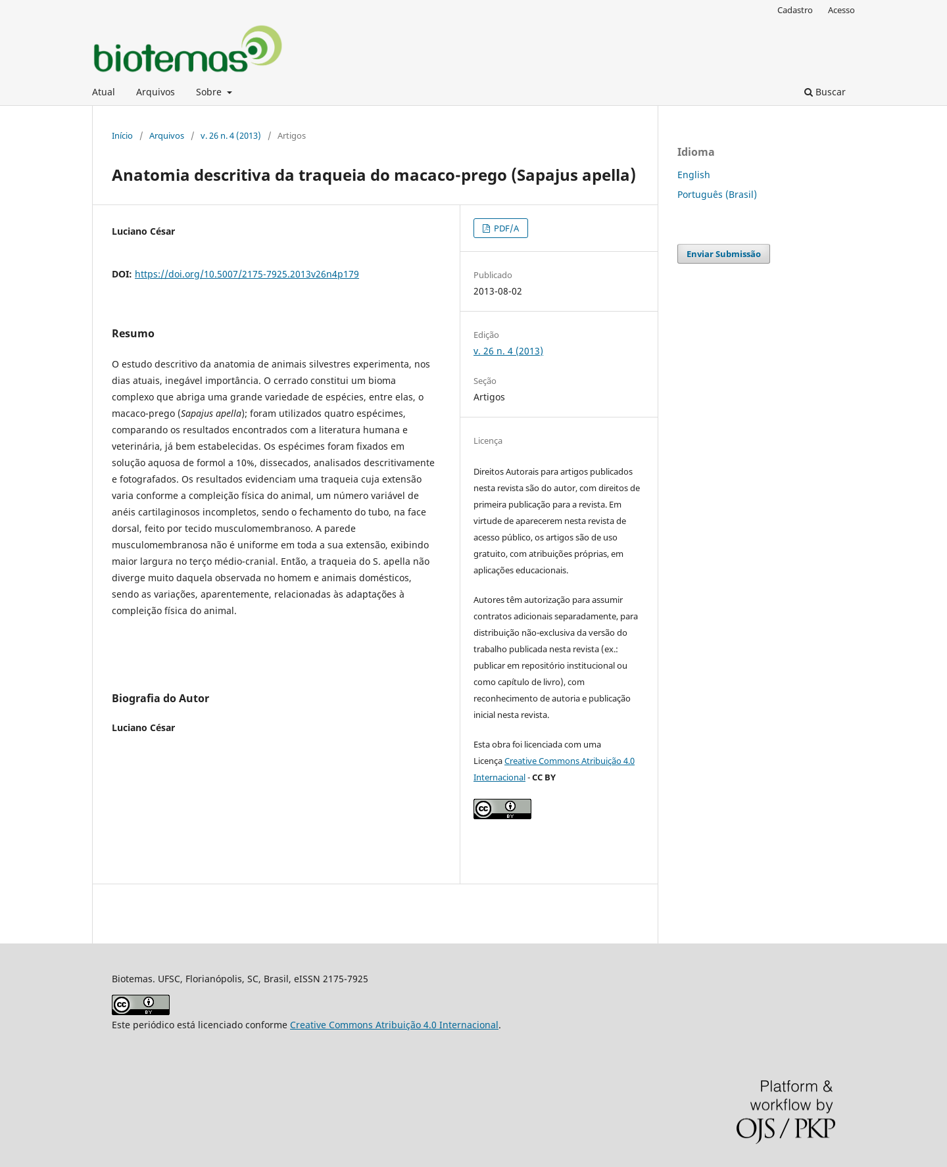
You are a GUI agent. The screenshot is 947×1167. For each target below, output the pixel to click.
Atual (103, 91)
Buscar (825, 91)
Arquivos (155, 91)
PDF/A (505, 228)
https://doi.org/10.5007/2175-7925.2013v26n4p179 (247, 274)
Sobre (210, 91)
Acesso (841, 10)
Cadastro (795, 10)
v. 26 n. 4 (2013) (231, 135)
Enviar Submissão (724, 254)
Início (122, 135)
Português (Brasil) (717, 194)
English (693, 174)
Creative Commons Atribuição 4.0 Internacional (394, 1024)
